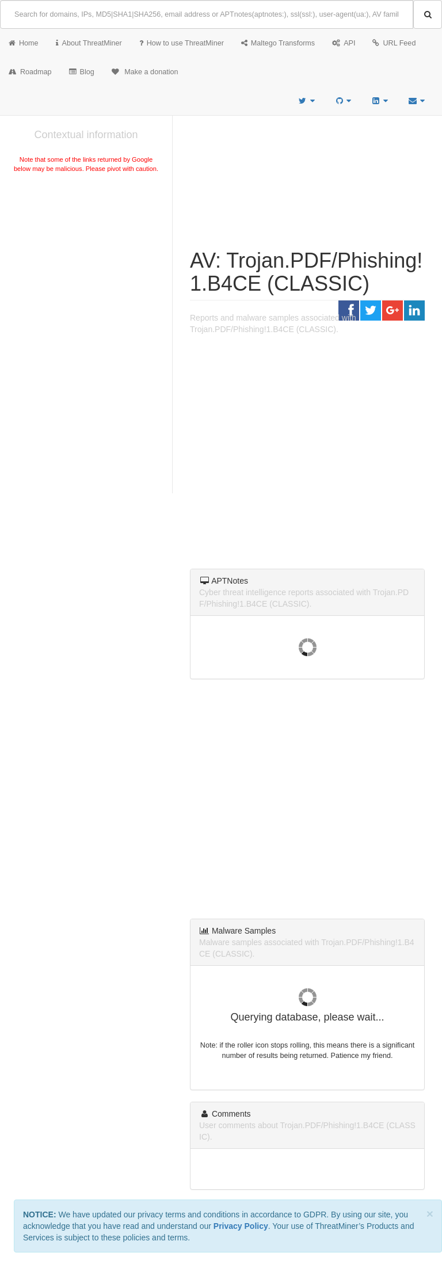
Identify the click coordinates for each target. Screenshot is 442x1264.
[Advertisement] (86, 261)
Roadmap (30, 72)
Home (24, 43)
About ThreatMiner (89, 43)
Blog (81, 72)
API (343, 43)
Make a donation (145, 72)
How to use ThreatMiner (181, 43)
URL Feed (394, 43)
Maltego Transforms (278, 43)
